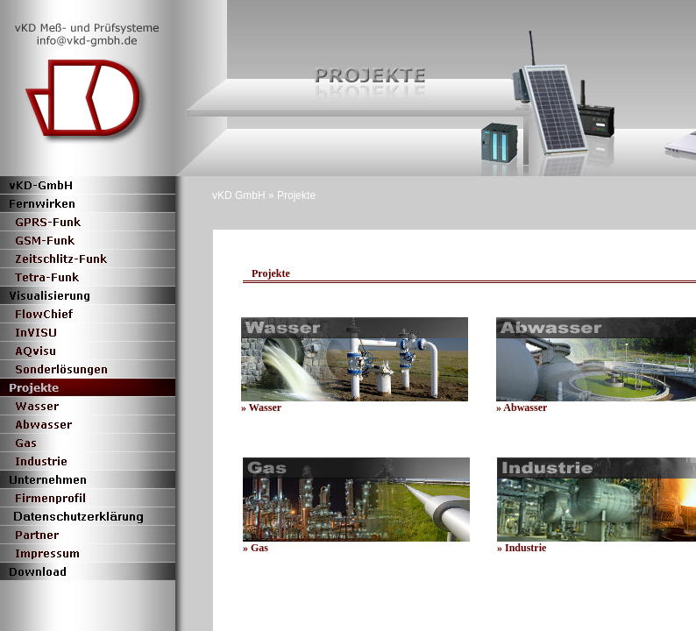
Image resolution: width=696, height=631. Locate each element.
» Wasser (261, 407)
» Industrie (521, 548)
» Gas (255, 548)
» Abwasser (521, 407)
